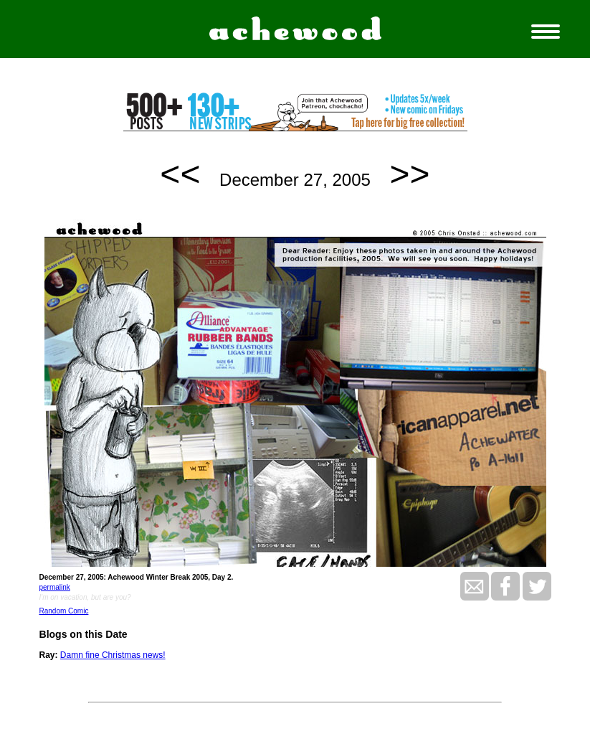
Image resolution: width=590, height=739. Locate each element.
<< (180, 174)
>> (410, 174)
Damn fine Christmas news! (113, 655)
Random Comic (64, 611)
